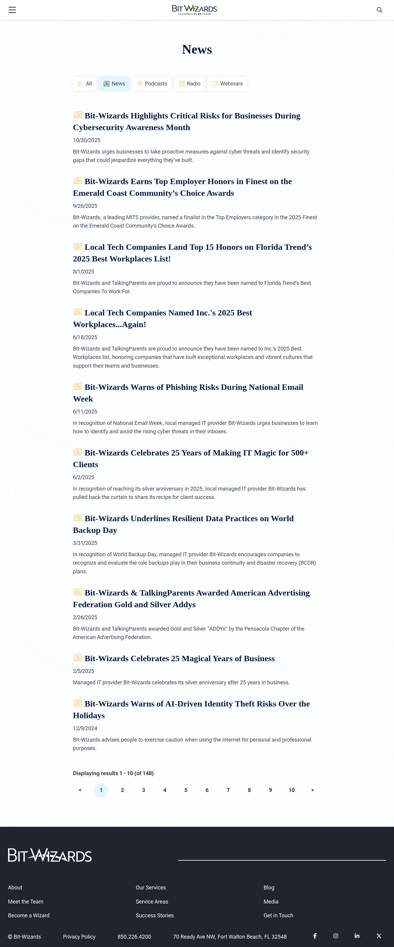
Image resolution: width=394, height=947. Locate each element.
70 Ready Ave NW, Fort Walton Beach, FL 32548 (230, 937)
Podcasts (151, 83)
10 (291, 790)
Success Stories (155, 916)
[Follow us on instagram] (335, 937)
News (114, 83)
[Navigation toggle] (12, 9)
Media (271, 901)
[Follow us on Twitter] (379, 937)
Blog (269, 887)
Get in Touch (278, 916)
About (15, 887)
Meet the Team (26, 901)
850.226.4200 (134, 937)
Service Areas (152, 901)
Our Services (151, 887)
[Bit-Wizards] (194, 10)
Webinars (227, 83)
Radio (189, 83)
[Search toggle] (379, 9)
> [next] (312, 790)
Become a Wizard (29, 916)
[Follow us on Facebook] (315, 937)
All (84, 83)
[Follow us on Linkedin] (357, 937)
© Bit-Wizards (24, 937)
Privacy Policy (79, 937)
